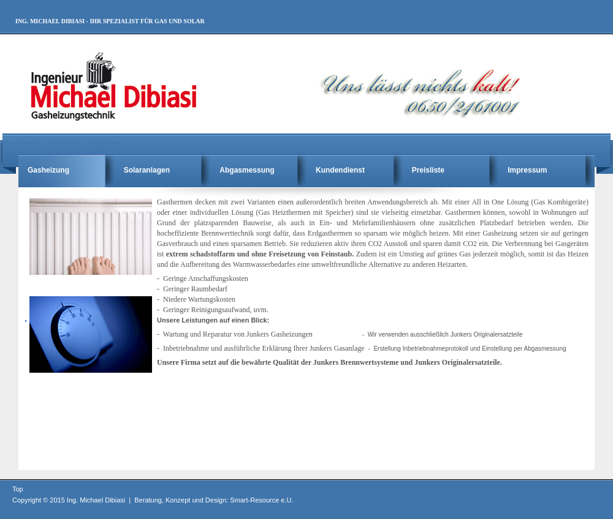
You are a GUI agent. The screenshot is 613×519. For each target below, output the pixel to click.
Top (17, 489)
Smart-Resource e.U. (261, 500)
